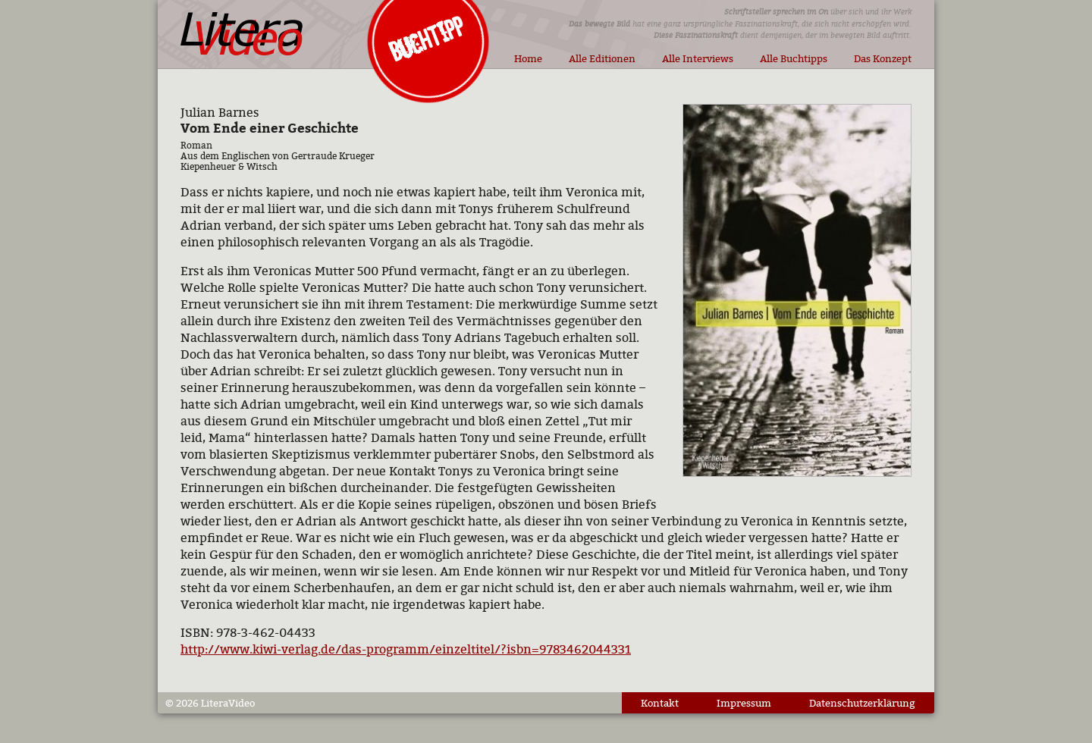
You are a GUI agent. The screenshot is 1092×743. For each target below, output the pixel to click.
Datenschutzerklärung (862, 703)
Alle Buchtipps (793, 58)
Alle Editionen (602, 58)
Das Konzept (883, 58)
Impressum (744, 703)
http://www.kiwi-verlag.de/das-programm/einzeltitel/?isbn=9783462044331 (405, 649)
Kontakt (660, 703)
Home (528, 58)
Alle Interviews (697, 58)
